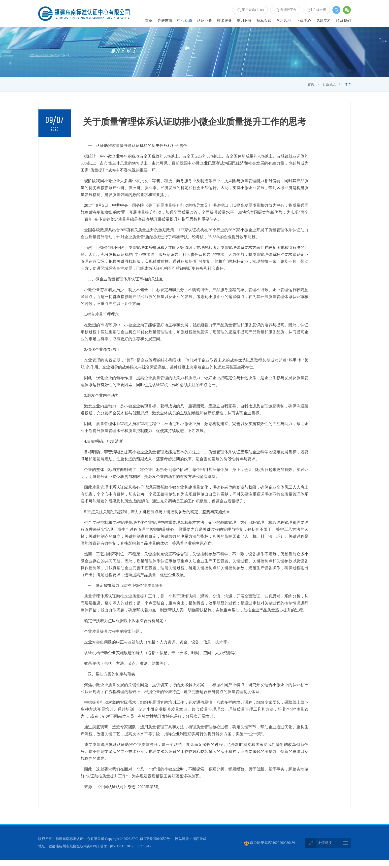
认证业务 (204, 21)
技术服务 (224, 21)
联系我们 (343, 21)
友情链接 (325, 843)
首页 (148, 21)
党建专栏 (323, 21)
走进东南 (164, 21)
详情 (347, 84)
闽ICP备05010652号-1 (156, 839)
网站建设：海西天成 (190, 839)
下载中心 (303, 21)
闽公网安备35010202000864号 (269, 843)
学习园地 (283, 21)
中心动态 (184, 21)
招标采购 (264, 21)
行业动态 (329, 84)
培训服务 (244, 21)
